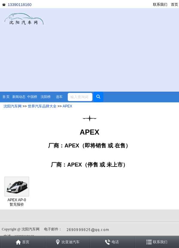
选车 (59, 96)
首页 (174, 4)
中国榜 (32, 96)
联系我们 (160, 4)
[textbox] (80, 97)
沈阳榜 (46, 96)
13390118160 (20, 4)
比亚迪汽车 (71, 242)
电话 (115, 242)
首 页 (6, 96)
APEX (67, 106)
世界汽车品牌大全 (42, 106)
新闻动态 (18, 96)
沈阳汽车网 (13, 106)
